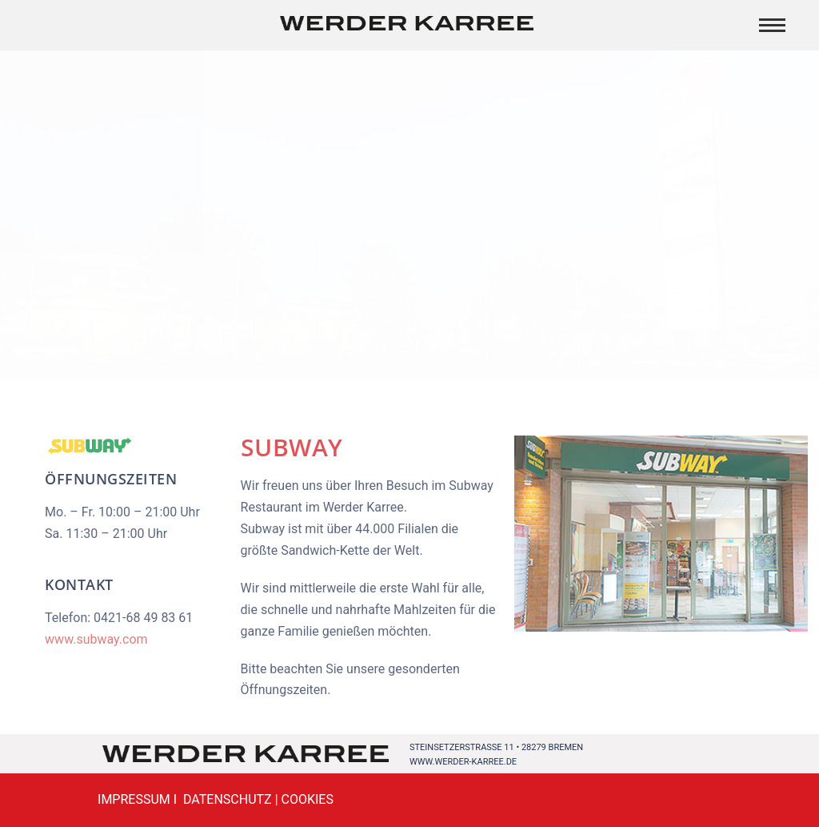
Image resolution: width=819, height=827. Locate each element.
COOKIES (308, 799)
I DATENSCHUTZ (221, 799)
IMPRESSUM (134, 799)
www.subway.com (96, 639)
